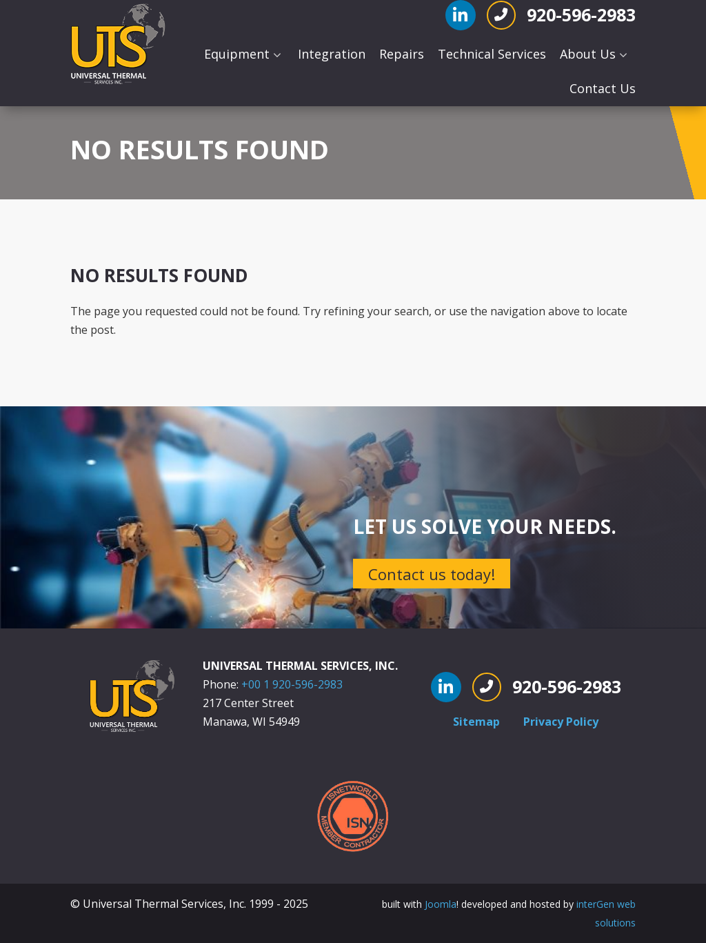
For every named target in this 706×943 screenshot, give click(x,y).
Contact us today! (431, 573)
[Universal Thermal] (119, 45)
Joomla (440, 904)
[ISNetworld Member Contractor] (353, 815)
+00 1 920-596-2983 (292, 684)
